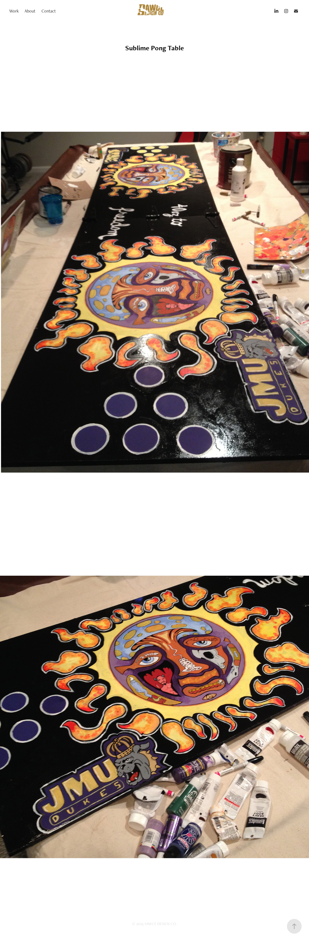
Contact (48, 11)
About (30, 11)
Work (14, 11)
